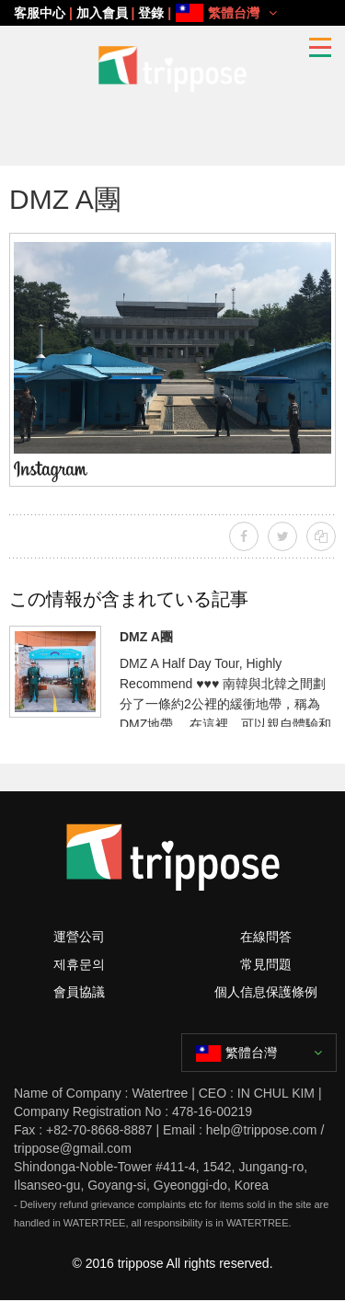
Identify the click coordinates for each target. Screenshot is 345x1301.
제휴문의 (79, 964)
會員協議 (79, 991)
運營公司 (79, 936)
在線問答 (266, 936)
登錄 (151, 13)
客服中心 (39, 13)
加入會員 (102, 13)
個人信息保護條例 (265, 991)
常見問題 (266, 964)
